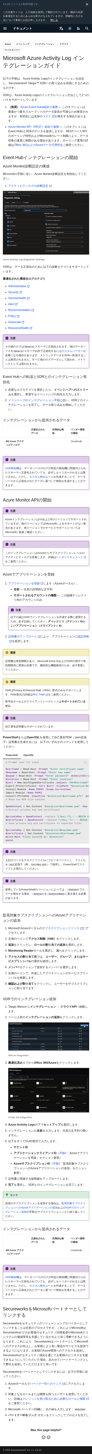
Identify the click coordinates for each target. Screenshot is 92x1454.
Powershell (12, 755)
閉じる (54, 20)
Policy (12, 316)
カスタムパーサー (72, 350)
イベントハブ (22, 44)
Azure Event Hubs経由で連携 (39, 107)
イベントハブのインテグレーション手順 (34, 400)
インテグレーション (45, 44)
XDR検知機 (12, 467)
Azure (8, 44)
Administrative (17, 286)
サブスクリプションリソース (60, 927)
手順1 (63, 1152)
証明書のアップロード (22, 636)
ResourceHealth (18, 327)
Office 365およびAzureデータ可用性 (37, 144)
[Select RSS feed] (78, 28)
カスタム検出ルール (41, 476)
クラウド (64, 44)
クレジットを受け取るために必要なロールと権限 (54, 1398)
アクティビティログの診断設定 (28, 185)
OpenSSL (29, 755)
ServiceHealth (17, 298)
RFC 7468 (39, 694)
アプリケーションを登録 (24, 583)
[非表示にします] (87, 4)
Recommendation (19, 310)
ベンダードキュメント (69, 556)
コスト (47, 116)
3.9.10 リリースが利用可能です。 (22, 4)
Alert (11, 304)
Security (13, 292)
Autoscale (14, 322)
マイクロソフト (12, 50)
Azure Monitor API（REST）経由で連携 (33, 126)
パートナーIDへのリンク (45, 1383)
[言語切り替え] (61, 28)
